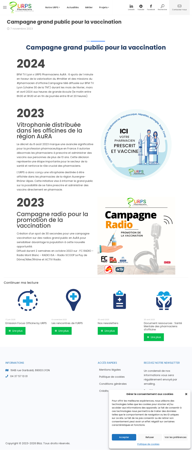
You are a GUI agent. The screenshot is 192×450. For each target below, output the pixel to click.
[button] (186, 394)
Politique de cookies (148, 444)
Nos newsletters (108, 323)
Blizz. (40, 443)
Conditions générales (113, 384)
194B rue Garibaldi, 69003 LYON (30, 370)
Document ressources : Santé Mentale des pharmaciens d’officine (163, 327)
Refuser (150, 437)
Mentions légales (110, 370)
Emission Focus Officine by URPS (26, 323)
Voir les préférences (176, 437)
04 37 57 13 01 (19, 376)
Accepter (124, 437)
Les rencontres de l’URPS (67, 323)
